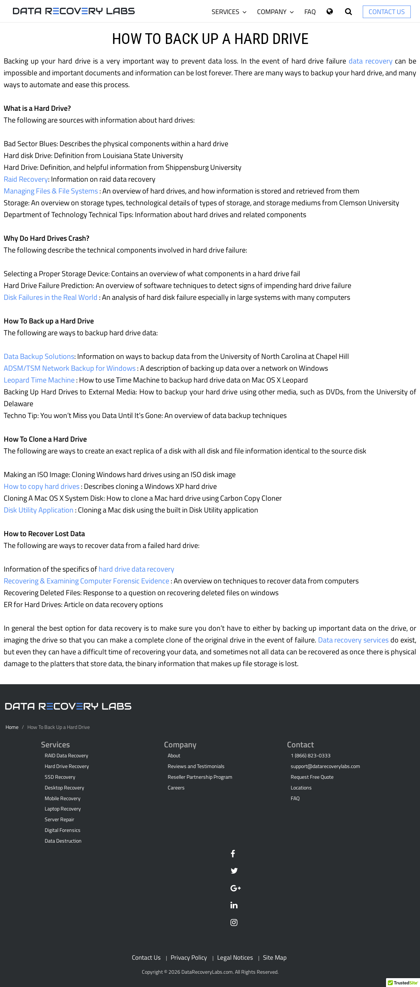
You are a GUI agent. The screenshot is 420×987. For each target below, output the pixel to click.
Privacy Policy (189, 957)
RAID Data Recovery (66, 755)
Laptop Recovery (63, 809)
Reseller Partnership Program (200, 777)
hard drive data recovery (136, 569)
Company (275, 12)
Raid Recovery (26, 179)
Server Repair (59, 819)
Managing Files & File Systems (51, 190)
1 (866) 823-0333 (311, 755)
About (174, 755)
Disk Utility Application (39, 509)
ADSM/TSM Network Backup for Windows (70, 368)
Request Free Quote (312, 777)
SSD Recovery (60, 777)
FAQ (310, 12)
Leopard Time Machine (40, 379)
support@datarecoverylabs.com (325, 766)
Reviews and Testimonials (196, 766)
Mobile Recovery (63, 798)
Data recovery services (354, 639)
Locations (301, 788)
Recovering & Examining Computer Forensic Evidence (87, 580)
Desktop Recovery (64, 788)
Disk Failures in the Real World (51, 297)
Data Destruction (63, 841)
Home (12, 727)
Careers (176, 788)
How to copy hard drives (42, 486)
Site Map (275, 957)
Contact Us (387, 12)
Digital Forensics (63, 830)
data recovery (372, 60)
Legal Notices (235, 957)
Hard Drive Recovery (67, 766)
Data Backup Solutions (39, 356)
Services (229, 12)
